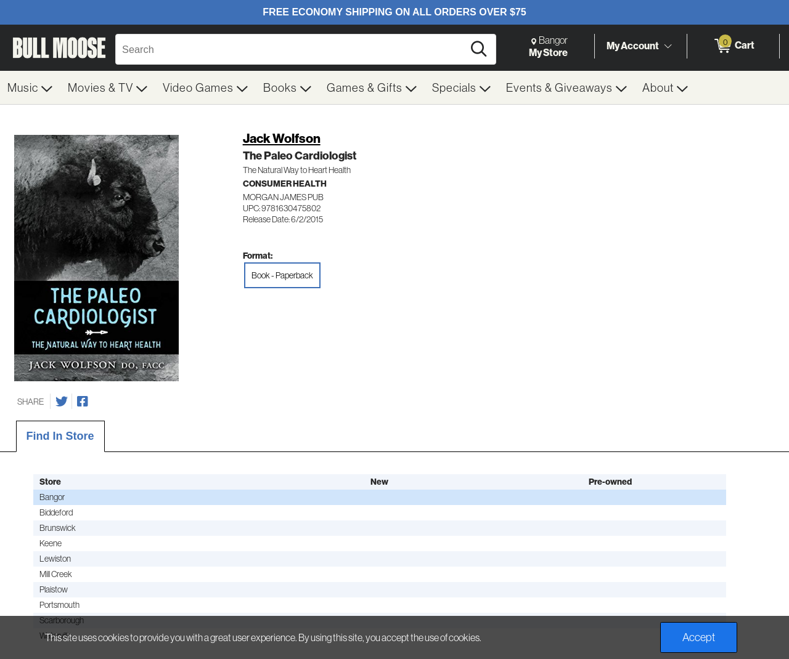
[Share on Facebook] (82, 401)
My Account (633, 45)
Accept (698, 637)
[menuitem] (30, 87)
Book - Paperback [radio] (282, 275)
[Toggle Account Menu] (667, 46)
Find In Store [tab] (60, 436)
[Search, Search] (291, 49)
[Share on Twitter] (61, 401)
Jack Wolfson (282, 138)
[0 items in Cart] (733, 46)
